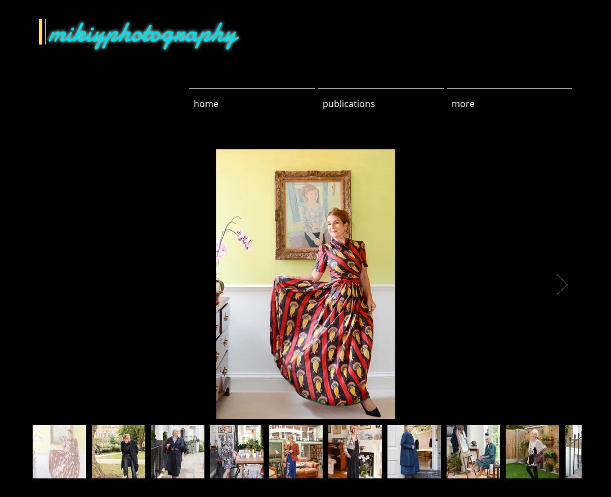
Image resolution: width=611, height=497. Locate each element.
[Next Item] (562, 284)
